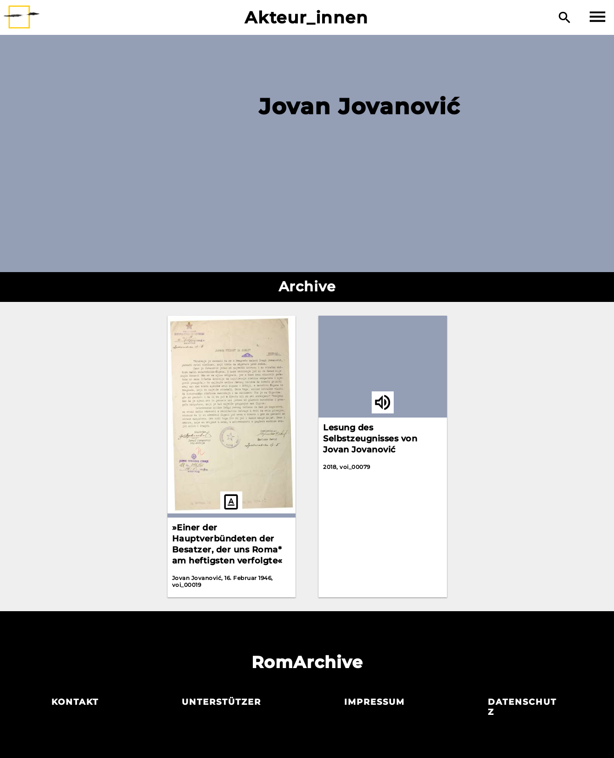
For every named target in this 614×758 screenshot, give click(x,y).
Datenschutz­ (522, 707)
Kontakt (75, 702)
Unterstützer (221, 702)
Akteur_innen (306, 17)
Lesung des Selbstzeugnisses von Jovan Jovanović (370, 439)
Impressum (374, 702)
